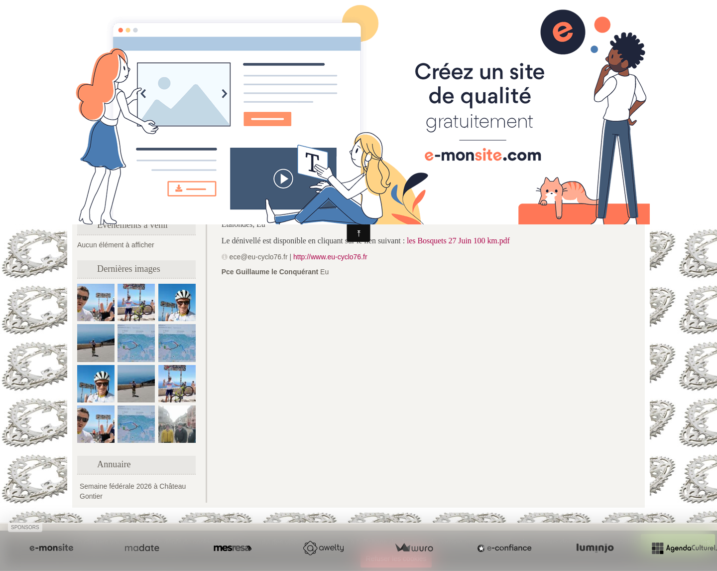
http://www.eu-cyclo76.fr (330, 257)
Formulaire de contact (115, 199)
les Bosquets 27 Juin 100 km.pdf (458, 240)
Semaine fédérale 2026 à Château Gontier (133, 491)
